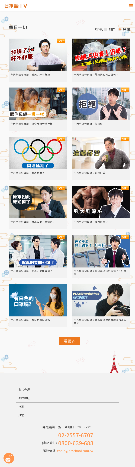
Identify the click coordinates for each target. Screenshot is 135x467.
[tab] (67, 389)
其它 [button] (21, 415)
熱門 (110, 29)
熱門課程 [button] (24, 398)
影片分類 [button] (24, 389)
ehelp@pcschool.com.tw (75, 450)
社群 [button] (21, 406)
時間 (124, 29)
